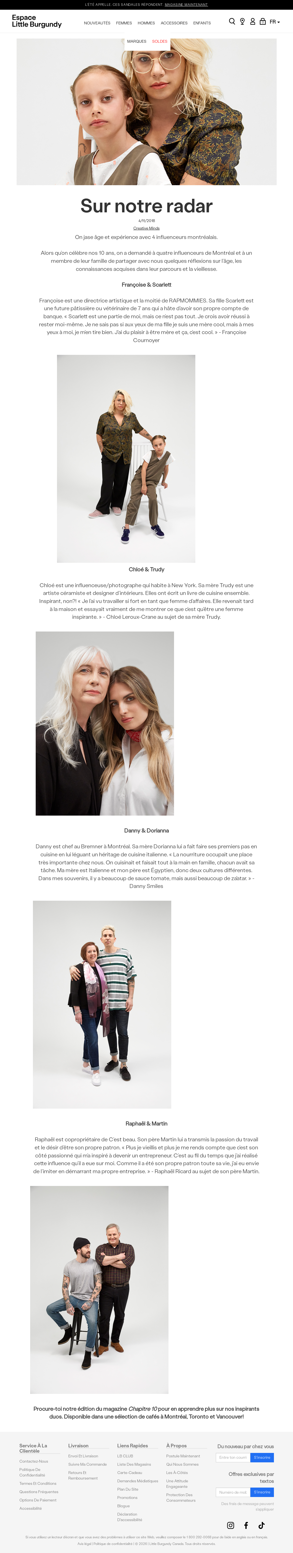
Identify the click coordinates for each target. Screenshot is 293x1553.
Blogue (123, 1505)
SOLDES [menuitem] (159, 41)
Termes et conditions (37, 1483)
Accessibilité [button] (30, 1508)
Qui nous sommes (182, 1464)
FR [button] (275, 22)
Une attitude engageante (177, 1483)
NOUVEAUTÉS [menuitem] (97, 23)
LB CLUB (125, 1455)
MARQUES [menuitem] (136, 41)
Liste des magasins (134, 1464)
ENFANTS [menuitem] (202, 23)
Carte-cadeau (129, 1472)
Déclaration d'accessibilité (129, 1517)
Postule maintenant (183, 1455)
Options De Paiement (37, 1500)
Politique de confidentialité (32, 1472)
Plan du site (127, 1489)
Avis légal (84, 1544)
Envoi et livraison (83, 1455)
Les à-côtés (177, 1472)
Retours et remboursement (83, 1475)
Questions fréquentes (38, 1491)
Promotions (127, 1497)
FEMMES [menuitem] (124, 23)
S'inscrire (262, 1457)
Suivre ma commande (87, 1464)
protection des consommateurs (181, 1497)
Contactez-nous (33, 1461)
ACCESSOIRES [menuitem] (174, 23)
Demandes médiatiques (137, 1480)
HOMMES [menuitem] (146, 23)
